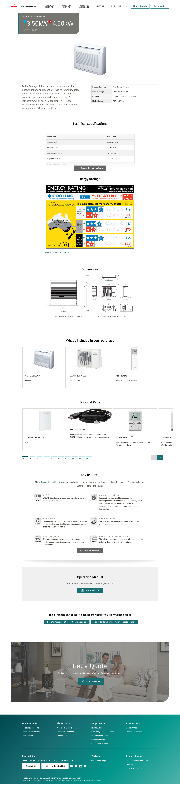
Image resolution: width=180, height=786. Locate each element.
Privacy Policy (38, 782)
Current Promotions (134, 733)
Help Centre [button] (116, 6)
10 (87, 460)
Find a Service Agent (99, 745)
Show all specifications (90, 169)
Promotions (134, 725)
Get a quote (159, 6)
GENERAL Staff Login (135, 770)
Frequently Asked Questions (102, 733)
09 (80, 460)
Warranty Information (100, 737)
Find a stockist (55, 768)
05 (51, 460)
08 (73, 460)
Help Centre (99, 725)
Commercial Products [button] (66, 6)
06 (59, 460)
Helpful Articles (97, 730)
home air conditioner (50, 484)
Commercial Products (31, 733)
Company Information (65, 733)
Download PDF (90, 592)
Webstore (130, 766)
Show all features (90, 552)
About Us (63, 725)
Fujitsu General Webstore (92, 782)
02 (30, 460)
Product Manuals (98, 741)
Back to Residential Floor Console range (66, 623)
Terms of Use (27, 782)
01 (23, 460)
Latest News (62, 737)
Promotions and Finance (84, 6)
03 (37, 460)
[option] (67, 299)
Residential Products (30, 730)
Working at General (65, 730)
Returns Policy (60, 782)
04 (44, 460)
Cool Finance (131, 730)
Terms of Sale (49, 782)
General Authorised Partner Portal (140, 762)
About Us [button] (100, 6)
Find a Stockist (140, 6)
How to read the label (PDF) (57, 254)
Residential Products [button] (49, 6)
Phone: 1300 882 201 (31, 762)
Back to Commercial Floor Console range (114, 623)
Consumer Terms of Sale (75, 782)
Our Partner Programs (100, 762)
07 (66, 460)
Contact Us (29, 758)
